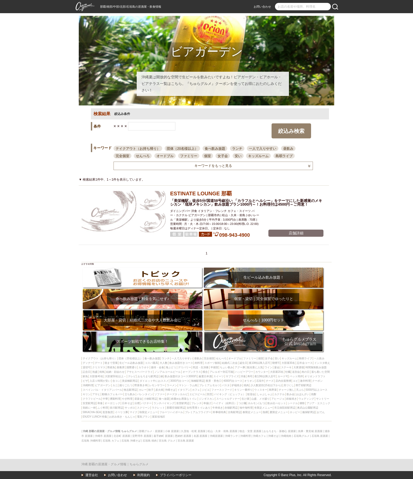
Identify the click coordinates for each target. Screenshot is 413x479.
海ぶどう (171, 367)
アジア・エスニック (318, 403)
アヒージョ (277, 398)
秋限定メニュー (148, 412)
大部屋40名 (96, 376)
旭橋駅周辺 (197, 380)
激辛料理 (305, 380)
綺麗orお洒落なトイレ (184, 398)
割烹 (209, 394)
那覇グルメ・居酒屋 (151, 431)
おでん (321, 412)
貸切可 (87, 367)
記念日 (87, 371)
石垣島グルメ (301, 435)
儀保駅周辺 (308, 412)
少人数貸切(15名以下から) (266, 385)
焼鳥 (102, 371)
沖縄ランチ (231, 435)
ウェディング (306, 398)
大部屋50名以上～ (115, 376)
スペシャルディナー (228, 398)
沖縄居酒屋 (216, 435)
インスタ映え (322, 362)
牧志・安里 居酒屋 (250, 431)
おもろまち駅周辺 (148, 376)
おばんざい (302, 394)
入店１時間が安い (100, 380)
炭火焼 (159, 389)
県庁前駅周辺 (303, 385)
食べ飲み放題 (215, 149)
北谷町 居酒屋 (122, 435)
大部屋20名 (276, 371)
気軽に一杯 (89, 407)
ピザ (85, 380)
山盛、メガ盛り (260, 398)
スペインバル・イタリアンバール (102, 389)
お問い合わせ (262, 6)
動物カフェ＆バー (112, 394)
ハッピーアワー (244, 371)
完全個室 (122, 156)
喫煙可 (276, 362)
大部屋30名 (288, 362)
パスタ (226, 385)
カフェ (196, 389)
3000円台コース (179, 380)
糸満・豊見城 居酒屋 (310, 431)
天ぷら (300, 389)
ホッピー (295, 412)
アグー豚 (240, 367)
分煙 (137, 403)
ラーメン (172, 385)
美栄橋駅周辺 (130, 380)
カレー (143, 389)
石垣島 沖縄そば (131, 440)
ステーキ (286, 367)
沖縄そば (170, 389)
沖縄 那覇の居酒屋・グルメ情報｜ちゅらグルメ (115, 464)
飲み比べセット (276, 403)
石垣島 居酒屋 (320, 435)
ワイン (268, 367)
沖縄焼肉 (286, 435)
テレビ (132, 376)
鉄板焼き (291, 398)
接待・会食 (157, 367)
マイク (133, 412)
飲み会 (290, 394)
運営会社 (91, 475)
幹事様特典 (219, 412)
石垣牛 (260, 380)
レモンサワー (157, 385)
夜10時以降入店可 (259, 362)
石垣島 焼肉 (150, 440)
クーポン (317, 380)
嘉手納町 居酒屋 (163, 435)
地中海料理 (246, 407)
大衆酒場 (298, 367)
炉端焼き (237, 385)
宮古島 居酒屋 (186, 440)
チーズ (270, 380)
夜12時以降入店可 (265, 376)
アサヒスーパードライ (139, 371)
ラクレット (158, 407)
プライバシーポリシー (175, 475)
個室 (207, 156)
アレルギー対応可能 (221, 371)
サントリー (322, 398)
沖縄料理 (88, 385)
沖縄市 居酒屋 (103, 435)
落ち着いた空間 (320, 371)
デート (99, 362)
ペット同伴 (296, 376)
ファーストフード (221, 389)
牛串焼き (217, 407)
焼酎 (313, 394)
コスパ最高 (151, 362)
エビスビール (197, 394)
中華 (105, 398)
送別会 (296, 371)
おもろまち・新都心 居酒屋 (279, 431)
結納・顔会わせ (115, 371)
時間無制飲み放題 (316, 367)
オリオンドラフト (315, 376)
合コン (116, 380)
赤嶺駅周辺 (231, 407)
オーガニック (112, 403)
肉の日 (305, 371)
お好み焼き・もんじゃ (122, 416)
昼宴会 (138, 398)
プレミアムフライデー (198, 412)
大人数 (164, 362)
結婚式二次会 (230, 362)
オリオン (249, 380)
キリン (87, 394)
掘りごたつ (125, 385)
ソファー (159, 394)
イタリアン (183, 389)
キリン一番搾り (243, 389)
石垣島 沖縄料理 (91, 440)
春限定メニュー (252, 412)
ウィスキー (260, 389)
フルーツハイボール (171, 412)
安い (238, 156)
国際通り (131, 367)
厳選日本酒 (205, 376)
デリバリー (184, 367)
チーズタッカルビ (177, 394)
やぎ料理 (127, 398)
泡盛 (94, 371)
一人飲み (319, 358)
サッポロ (130, 407)
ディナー (88, 362)
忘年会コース (305, 362)
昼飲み (288, 149)
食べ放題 (164, 398)
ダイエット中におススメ (154, 380)
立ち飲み (130, 394)
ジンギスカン (207, 398)
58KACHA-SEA (92, 412)
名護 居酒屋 (201, 435)
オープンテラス (192, 371)
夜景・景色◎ (214, 380)
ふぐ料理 (102, 407)
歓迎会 (251, 394)
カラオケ (144, 367)
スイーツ (218, 376)
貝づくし (288, 385)
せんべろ (143, 156)
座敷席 (121, 367)
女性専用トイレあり (198, 407)
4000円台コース (232, 380)
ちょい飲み (226, 367)
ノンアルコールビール (167, 371)
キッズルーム (258, 156)
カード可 (283, 376)
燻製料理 (115, 398)
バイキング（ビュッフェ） (229, 394)
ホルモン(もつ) (257, 403)
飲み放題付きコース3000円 (181, 376)
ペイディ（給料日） (225, 403)
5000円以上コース (316, 389)
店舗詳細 (296, 233)
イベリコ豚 (121, 412)
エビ (295, 380)
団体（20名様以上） (182, 149)
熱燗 (265, 412)
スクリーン (143, 407)
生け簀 (245, 398)
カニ (115, 385)
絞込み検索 (291, 131)
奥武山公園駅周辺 (307, 407)
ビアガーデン (103, 385)
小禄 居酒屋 (172, 431)
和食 (100, 403)
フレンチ (196, 403)
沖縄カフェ (259, 435)
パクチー (146, 403)
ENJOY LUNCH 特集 (95, 416)
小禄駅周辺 (150, 398)
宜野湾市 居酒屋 (141, 435)
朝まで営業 (111, 362)
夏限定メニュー (279, 412)
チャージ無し (286, 389)
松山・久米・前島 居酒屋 (222, 431)
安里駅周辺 (89, 403)
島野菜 (273, 389)
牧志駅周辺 (130, 389)
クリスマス (98, 367)
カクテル (279, 394)
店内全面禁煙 (283, 380)
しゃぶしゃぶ (265, 394)
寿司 (250, 376)
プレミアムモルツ (209, 385)
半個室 (214, 367)
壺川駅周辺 (116, 407)
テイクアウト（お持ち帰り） (138, 149)
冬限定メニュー (263, 407)
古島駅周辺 (234, 412)
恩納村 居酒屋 (183, 435)
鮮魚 (85, 376)
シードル (292, 403)
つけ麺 (242, 403)
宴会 (276, 367)
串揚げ (207, 403)
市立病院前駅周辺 (284, 407)
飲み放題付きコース (181, 362)
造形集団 (107, 412)
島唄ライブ (284, 156)
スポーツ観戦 (212, 362)
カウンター (261, 371)
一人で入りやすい (262, 149)
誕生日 (243, 362)
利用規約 (143, 475)
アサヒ (96, 394)
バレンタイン (145, 394)
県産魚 (111, 367)
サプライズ (232, 376)
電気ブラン (143, 416)
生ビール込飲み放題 (131, 362)
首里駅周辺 (182, 403)
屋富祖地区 (158, 416)
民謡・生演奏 (201, 367)
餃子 (151, 389)
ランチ (237, 149)
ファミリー (188, 156)
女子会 (223, 156)
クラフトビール (92, 398)
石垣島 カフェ (111, 440)
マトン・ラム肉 (188, 385)
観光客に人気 (255, 367)
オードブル (165, 156)
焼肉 (246, 385)
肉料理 (199, 362)
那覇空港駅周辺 (176, 407)
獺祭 (302, 403)
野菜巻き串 (141, 385)
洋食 (243, 376)
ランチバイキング (164, 403)
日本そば (127, 403)
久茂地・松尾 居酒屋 (193, 431)
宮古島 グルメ (167, 440)
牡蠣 (288, 371)
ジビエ (206, 389)
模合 (205, 371)
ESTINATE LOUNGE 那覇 (201, 193)
